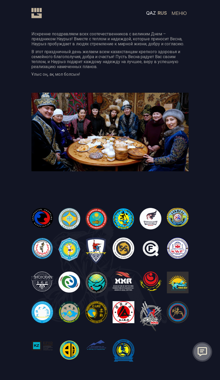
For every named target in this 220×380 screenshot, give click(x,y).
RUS (162, 13)
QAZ (151, 13)
